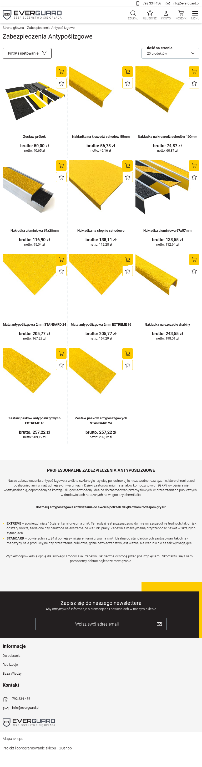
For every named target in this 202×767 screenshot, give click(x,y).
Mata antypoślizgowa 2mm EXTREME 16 (101, 324)
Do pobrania (12, 656)
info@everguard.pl (186, 3)
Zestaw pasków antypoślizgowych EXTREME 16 (34, 420)
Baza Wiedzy (12, 673)
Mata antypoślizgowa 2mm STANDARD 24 (34, 324)
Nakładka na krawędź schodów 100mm (167, 137)
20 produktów (157, 53)
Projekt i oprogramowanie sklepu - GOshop (37, 748)
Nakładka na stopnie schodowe (100, 230)
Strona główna (13, 28)
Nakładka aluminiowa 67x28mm (35, 230)
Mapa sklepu (13, 739)
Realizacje (10, 665)
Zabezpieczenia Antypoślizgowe (51, 28)
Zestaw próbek (34, 137)
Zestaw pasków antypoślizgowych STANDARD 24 (101, 420)
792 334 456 (152, 3)
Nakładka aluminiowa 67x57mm (167, 230)
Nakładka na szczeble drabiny (167, 324)
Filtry (12, 53)
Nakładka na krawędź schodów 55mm (101, 137)
